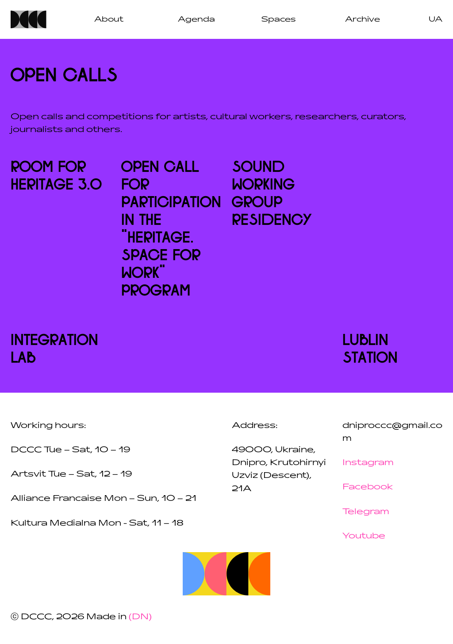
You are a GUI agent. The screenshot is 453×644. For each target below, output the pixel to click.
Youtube (363, 536)
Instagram (368, 462)
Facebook (367, 487)
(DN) (140, 616)
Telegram (365, 511)
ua (435, 19)
